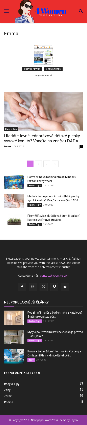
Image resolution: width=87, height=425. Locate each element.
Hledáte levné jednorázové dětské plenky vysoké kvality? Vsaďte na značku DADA (42, 138)
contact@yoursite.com (54, 275)
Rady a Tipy (11, 129)
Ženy (31, 359)
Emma (7, 146)
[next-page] (55, 164)
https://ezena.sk (43, 75)
